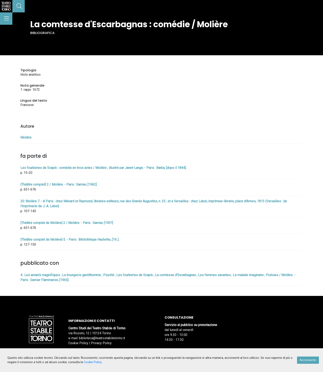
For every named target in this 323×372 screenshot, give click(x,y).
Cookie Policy (78, 343)
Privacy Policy (101, 343)
